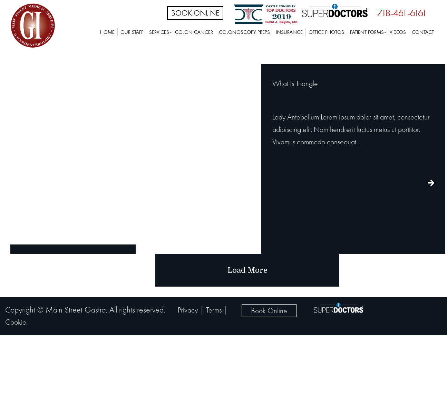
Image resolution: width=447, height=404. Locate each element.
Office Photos (326, 32)
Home (107, 32)
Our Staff (131, 32)
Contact (423, 32)
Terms (214, 310)
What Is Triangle (295, 83)
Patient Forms (367, 32)
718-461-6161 (402, 13)
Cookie (15, 322)
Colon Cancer (194, 32)
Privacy (188, 310)
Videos (398, 32)
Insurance (289, 32)
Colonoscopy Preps (244, 32)
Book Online (195, 13)
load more (247, 270)
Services (159, 32)
